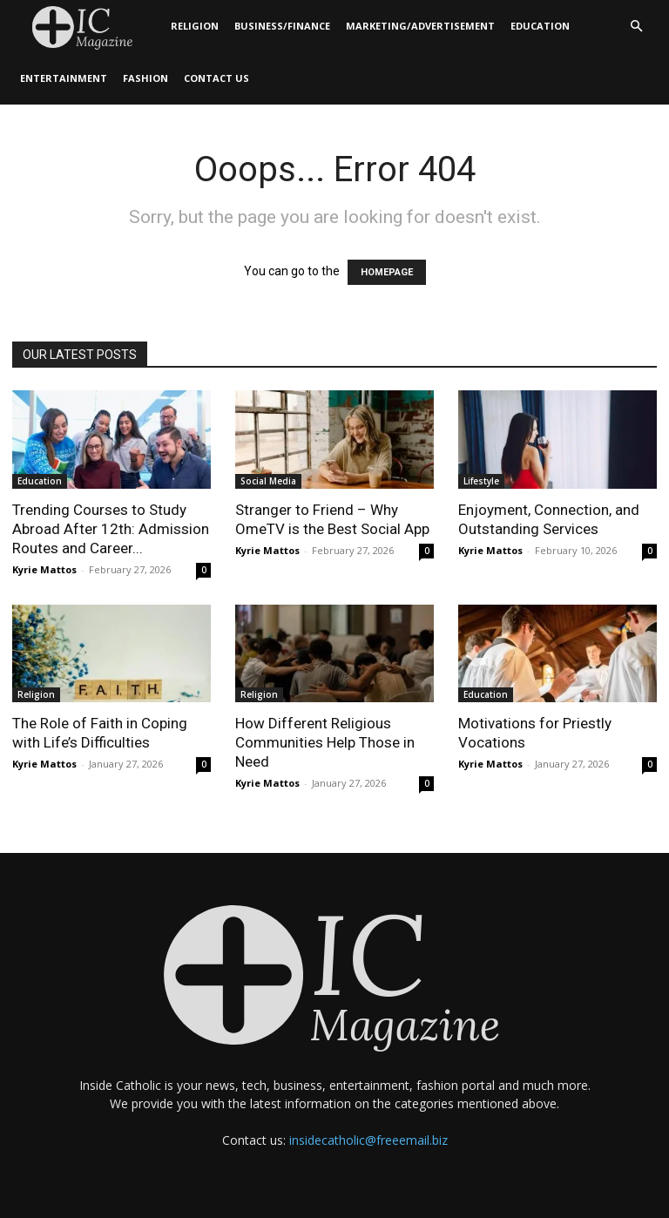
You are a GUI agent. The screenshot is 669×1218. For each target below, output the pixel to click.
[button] (636, 26)
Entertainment (63, 78)
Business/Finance (282, 25)
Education (540, 25)
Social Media (268, 481)
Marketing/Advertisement (420, 25)
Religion (195, 25)
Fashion (145, 78)
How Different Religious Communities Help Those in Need (325, 742)
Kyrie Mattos (44, 569)
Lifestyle (481, 481)
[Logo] (87, 26)
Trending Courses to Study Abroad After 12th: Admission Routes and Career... (110, 529)
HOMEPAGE (387, 272)
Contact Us (216, 78)
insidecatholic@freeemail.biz (368, 1140)
